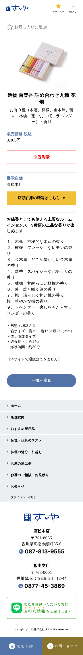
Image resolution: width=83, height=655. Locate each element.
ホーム (16, 406)
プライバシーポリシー (26, 500)
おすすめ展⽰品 (24, 430)
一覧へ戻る (42, 380)
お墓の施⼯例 (22, 466)
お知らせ (18, 489)
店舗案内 (18, 418)
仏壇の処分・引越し (27, 454)
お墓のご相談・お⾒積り (31, 477)
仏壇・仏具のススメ (27, 442)
